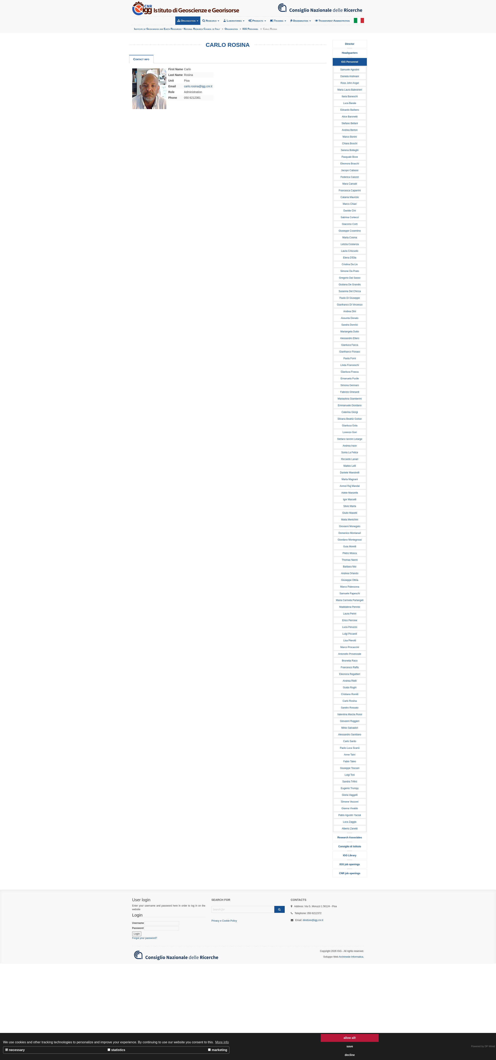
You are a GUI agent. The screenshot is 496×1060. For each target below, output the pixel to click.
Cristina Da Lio (350, 264)
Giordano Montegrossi (350, 539)
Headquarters (350, 52)
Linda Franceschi (349, 365)
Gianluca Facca (349, 345)
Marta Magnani (349, 479)
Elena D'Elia (349, 257)
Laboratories (233, 20)
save (350, 1046)
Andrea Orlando (349, 573)
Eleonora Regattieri (349, 674)
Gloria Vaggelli (350, 795)
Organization (187, 20)
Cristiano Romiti (349, 694)
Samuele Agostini (349, 69)
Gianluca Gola (349, 425)
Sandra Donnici (349, 324)
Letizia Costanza (350, 244)
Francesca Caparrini (350, 190)
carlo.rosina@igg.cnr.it (198, 86)
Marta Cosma (349, 237)
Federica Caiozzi (350, 177)
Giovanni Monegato (349, 526)
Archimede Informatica (351, 956)
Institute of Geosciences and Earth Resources (185, 8)
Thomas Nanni (350, 559)
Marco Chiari (349, 204)
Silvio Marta (349, 506)
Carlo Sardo (349, 741)
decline (350, 1055)
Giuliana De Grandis (350, 284)
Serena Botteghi (349, 150)
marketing (217, 1050)
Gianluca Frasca (350, 371)
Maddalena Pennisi (349, 607)
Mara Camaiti (349, 183)
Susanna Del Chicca (350, 291)
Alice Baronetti (350, 116)
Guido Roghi (349, 687)
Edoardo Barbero (349, 109)
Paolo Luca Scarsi (350, 748)
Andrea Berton (350, 130)
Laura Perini (349, 613)
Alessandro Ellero (349, 338)
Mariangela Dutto (349, 331)
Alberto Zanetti (350, 828)
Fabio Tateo (349, 761)
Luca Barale (349, 103)
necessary (15, 1050)
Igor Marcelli (349, 499)
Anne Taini (349, 754)
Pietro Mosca (349, 553)
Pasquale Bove (349, 156)
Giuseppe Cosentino (350, 230)
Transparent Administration (332, 20)
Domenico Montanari (349, 533)
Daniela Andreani (349, 76)
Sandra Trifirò (349, 781)
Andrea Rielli (349, 680)
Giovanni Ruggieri (349, 721)
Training (278, 20)
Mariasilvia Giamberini (350, 398)
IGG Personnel (349, 61)
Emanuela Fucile (350, 378)
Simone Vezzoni (349, 801)
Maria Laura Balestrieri (349, 89)
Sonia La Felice (349, 452)
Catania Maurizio (349, 197)
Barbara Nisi (349, 566)
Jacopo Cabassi (349, 170)
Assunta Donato (349, 318)
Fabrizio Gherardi (349, 392)
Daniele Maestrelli (349, 472)
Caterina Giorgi (349, 412)
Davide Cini (349, 210)
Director (349, 44)
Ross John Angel (349, 83)
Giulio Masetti (349, 512)
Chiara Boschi (349, 143)
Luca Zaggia (349, 821)
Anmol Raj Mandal (350, 486)
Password (155, 928)
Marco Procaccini (349, 647)
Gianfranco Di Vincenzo (350, 304)
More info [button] (222, 1042)
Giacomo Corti (350, 224)
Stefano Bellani (349, 123)
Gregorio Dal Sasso (349, 277)
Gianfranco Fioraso (349, 351)
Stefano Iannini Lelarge (349, 439)
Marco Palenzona (349, 586)
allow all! (349, 1037)
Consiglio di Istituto (349, 846)
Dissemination (300, 20)
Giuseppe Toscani (349, 768)
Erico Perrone (349, 620)
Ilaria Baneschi (350, 96)
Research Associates (349, 837)
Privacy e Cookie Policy (224, 920)
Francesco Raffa (350, 667)
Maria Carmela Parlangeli (349, 600)
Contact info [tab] (141, 59)
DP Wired (490, 1046)
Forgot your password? (144, 938)
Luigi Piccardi (349, 633)
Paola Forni (349, 358)
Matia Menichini (349, 519)
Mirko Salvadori (349, 727)
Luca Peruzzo (349, 627)
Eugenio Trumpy (350, 788)
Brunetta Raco (350, 660)
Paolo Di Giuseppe (349, 298)
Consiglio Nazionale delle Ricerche (320, 8)
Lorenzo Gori (350, 432)
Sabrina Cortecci (350, 217)
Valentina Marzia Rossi (349, 714)
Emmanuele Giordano (350, 405)
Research (210, 20)
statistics (116, 1050)
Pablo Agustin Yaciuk (349, 815)
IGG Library (349, 855)
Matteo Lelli (349, 465)
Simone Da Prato (349, 271)
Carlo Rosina (350, 701)
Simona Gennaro (349, 385)
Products (257, 20)
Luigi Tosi (350, 774)
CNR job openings (349, 873)
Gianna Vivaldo (349, 808)
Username (155, 923)
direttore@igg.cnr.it (313, 920)
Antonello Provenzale (349, 654)
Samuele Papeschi (349, 593)
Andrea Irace (350, 445)
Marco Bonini (349, 136)
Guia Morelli (349, 546)
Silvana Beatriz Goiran (350, 418)
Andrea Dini (349, 311)
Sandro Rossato (349, 707)
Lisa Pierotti (349, 640)
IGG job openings (350, 864)
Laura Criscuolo (349, 251)
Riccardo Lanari (349, 459)
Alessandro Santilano (349, 734)
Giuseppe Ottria (349, 580)
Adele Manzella (349, 492)
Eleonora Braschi (349, 163)
